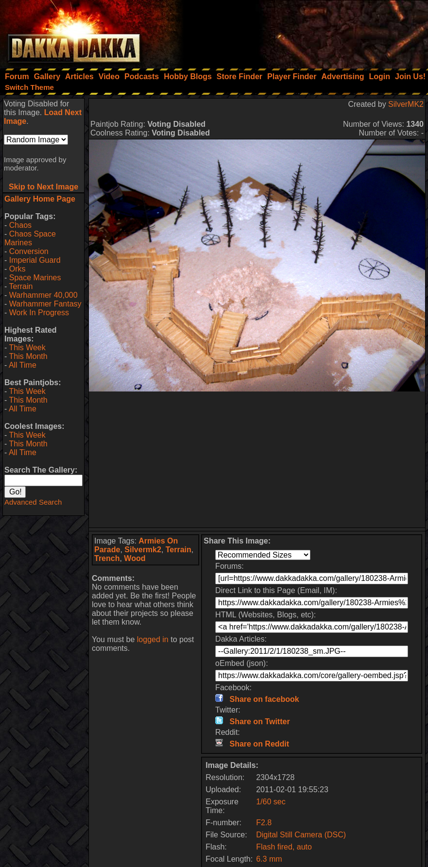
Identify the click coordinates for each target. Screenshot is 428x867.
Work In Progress (39, 312)
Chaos (20, 225)
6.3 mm (269, 859)
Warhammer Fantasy (45, 304)
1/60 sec (270, 802)
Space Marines (35, 277)
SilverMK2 (406, 104)
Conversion (29, 251)
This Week (27, 347)
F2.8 (264, 822)
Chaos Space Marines (30, 238)
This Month (28, 356)
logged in (153, 639)
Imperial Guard (35, 260)
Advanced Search (33, 502)
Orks (17, 269)
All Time (22, 365)
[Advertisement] (297, 31)
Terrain (21, 286)
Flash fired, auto (284, 847)
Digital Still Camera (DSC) (301, 835)
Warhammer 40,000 (43, 295)
